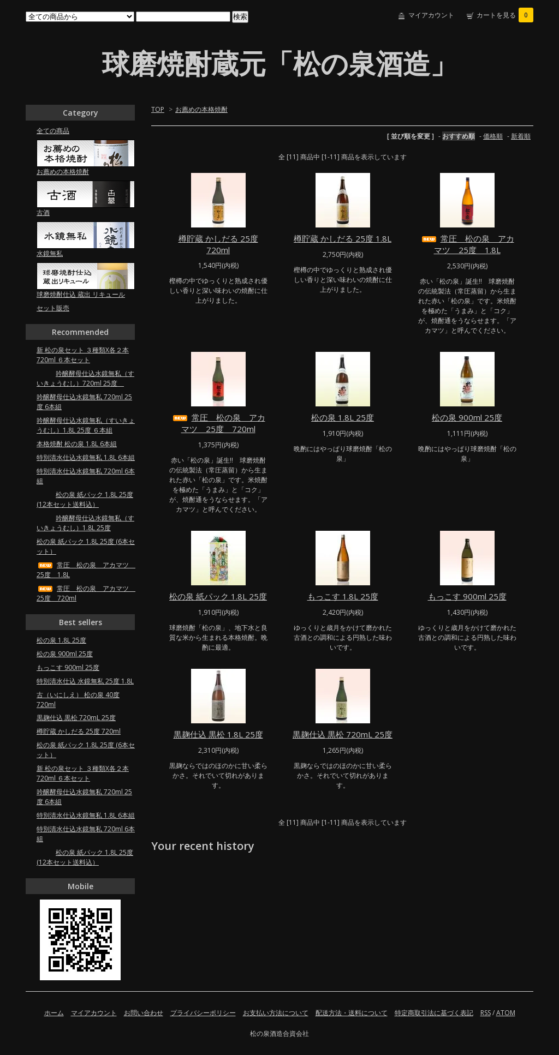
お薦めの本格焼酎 (201, 109)
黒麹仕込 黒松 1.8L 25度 (218, 734)
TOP (157, 109)
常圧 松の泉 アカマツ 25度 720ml (218, 423)
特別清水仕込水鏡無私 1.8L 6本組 (86, 457)
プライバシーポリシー (203, 1012)
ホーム (54, 1012)
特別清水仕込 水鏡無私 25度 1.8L (85, 681)
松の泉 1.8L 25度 (342, 417)
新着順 (521, 136)
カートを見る (505, 15)
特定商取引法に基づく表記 (434, 1012)
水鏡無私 (50, 253)
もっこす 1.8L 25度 (342, 596)
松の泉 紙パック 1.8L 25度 (218, 596)
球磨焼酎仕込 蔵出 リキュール (81, 294)
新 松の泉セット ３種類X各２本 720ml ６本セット (83, 354)
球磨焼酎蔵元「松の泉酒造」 (279, 63)
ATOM (505, 1012)
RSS (485, 1012)
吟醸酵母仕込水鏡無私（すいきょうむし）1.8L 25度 (85, 522)
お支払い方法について (275, 1012)
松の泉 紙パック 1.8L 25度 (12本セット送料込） (85, 499)
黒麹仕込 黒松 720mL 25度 (343, 734)
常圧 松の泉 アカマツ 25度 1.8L (467, 244)
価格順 (493, 136)
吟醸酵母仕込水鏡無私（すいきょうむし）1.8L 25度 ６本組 (86, 425)
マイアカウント (431, 15)
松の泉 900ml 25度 (467, 417)
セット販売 (53, 308)
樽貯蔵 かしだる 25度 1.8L (342, 238)
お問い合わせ (143, 1012)
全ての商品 (53, 130)
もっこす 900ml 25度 (467, 596)
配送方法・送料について (352, 1012)
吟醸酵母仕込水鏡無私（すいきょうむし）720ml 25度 (85, 378)
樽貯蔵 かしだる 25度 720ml (218, 244)
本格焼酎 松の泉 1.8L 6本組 (77, 443)
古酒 (43, 212)
